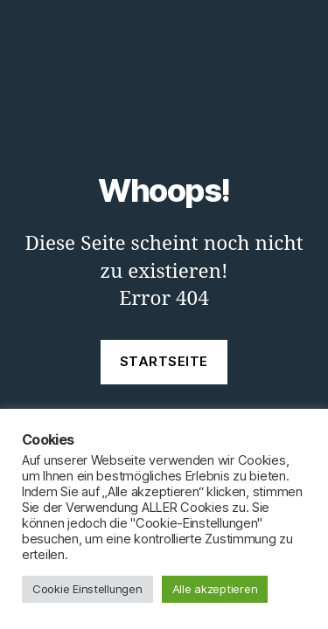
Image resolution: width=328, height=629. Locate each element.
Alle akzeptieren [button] (215, 589)
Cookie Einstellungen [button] (87, 589)
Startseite (164, 361)
